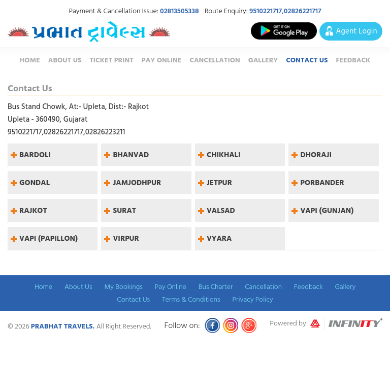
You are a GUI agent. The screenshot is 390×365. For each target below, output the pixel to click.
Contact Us (307, 60)
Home (30, 60)
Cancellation (214, 60)
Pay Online (162, 60)
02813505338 (179, 11)
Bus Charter (216, 287)
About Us (64, 60)
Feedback (353, 60)
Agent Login (356, 31)
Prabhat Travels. (63, 326)
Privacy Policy (252, 299)
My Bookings (124, 287)
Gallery (263, 60)
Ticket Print (111, 60)
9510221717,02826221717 (285, 11)
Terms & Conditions (191, 299)
